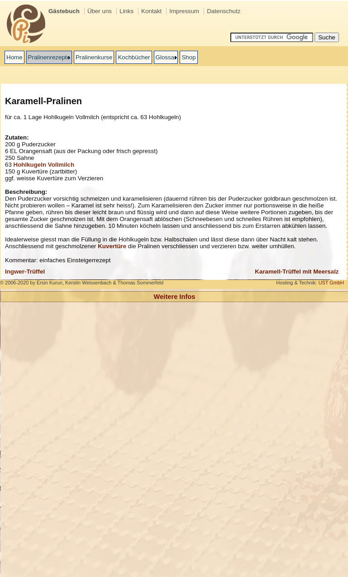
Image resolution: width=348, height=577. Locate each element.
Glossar (166, 57)
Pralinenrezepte (49, 57)
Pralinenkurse (94, 57)
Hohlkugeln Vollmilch (44, 164)
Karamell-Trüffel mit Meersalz (296, 271)
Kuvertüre (112, 246)
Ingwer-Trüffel (25, 271)
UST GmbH (331, 282)
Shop (188, 57)
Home (14, 57)
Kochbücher (134, 57)
